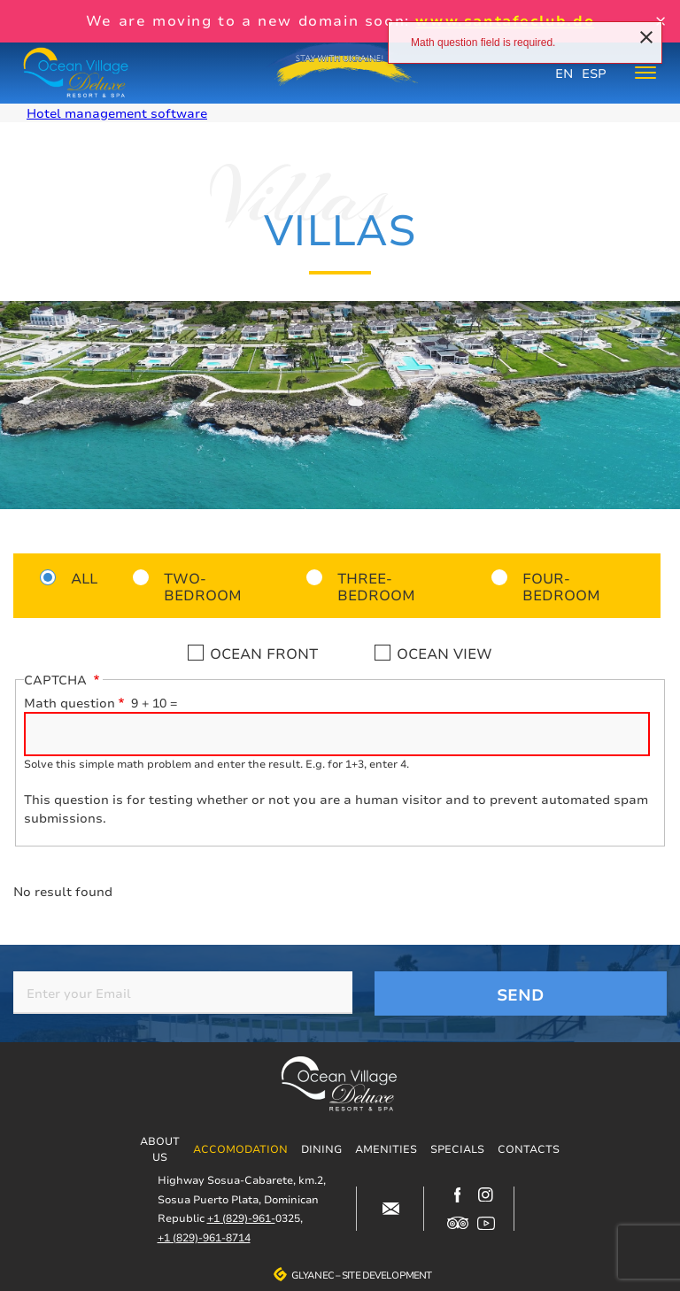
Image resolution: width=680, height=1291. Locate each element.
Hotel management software (117, 112)
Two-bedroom (203, 585)
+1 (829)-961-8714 (204, 1237)
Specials (457, 1148)
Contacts (529, 1148)
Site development (386, 1275)
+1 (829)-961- (241, 1217)
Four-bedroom (561, 585)
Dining (321, 1148)
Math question (69, 702)
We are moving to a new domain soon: (340, 20)
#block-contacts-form (390, 1208)
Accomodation (240, 1148)
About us (160, 1148)
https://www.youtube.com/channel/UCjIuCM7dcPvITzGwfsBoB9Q (486, 1223)
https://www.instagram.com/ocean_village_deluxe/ (486, 1194)
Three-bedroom (376, 585)
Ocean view (444, 653)
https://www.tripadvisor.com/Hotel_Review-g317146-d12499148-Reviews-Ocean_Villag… (458, 1223)
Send (521, 995)
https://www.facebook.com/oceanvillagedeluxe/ (458, 1194)
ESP (594, 73)
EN (564, 73)
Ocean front (264, 653)
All (84, 577)
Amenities (386, 1148)
